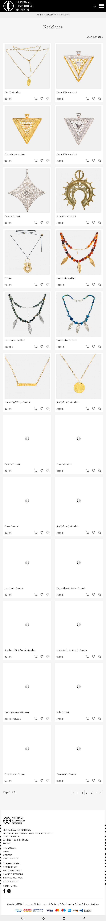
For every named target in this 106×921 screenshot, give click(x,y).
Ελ (94, 6)
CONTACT (8, 855)
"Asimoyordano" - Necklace (17, 712)
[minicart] (64, 918)
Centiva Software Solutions (87, 904)
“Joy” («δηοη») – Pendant (67, 402)
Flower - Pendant (12, 216)
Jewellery (51, 14)
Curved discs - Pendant (15, 774)
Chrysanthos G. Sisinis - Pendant (70, 588)
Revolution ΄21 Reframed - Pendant (20, 650)
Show (89, 36)
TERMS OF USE (10, 867)
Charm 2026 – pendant (66, 92)
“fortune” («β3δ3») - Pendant (17, 402)
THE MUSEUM (9, 848)
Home (39, 14)
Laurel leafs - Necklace (15, 340)
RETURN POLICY (10, 881)
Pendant (8, 278)
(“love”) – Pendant (13, 92)
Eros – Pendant (11, 526)
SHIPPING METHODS (12, 877)
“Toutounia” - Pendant (66, 774)
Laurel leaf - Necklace (66, 278)
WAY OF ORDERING (12, 870)
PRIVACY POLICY (10, 858)
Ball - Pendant (62, 712)
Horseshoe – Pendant (66, 216)
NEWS (6, 851)
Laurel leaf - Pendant (14, 588)
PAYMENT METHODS (13, 874)
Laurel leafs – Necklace (66, 340)
